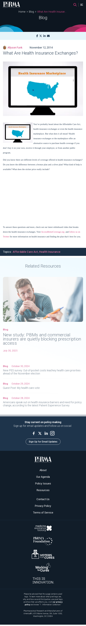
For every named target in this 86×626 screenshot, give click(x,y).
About (43, 470)
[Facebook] (37, 36)
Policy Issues (43, 483)
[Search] (75, 4)
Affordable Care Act (25, 251)
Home (22, 11)
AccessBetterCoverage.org (52, 232)
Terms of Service (43, 512)
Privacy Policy (43, 505)
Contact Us (43, 499)
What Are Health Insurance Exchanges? (52, 11)
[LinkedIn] (44, 36)
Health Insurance (49, 251)
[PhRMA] (11, 4)
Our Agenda (43, 476)
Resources (43, 490)
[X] (40, 36)
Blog (31, 11)
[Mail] (48, 36)
